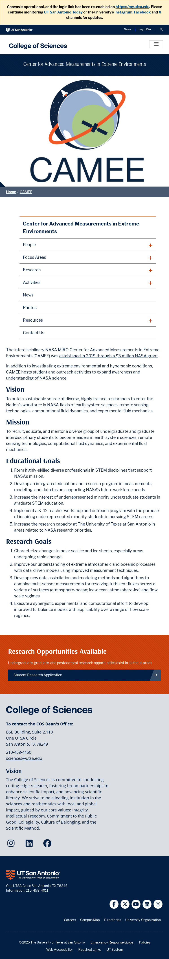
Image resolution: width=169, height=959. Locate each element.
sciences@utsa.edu (24, 758)
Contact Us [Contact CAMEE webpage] (33, 332)
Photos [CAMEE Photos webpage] (30, 307)
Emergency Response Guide (111, 942)
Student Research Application (85, 675)
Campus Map (90, 920)
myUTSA (145, 29)
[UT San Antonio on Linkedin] (147, 904)
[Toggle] (156, 44)
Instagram (123, 12)
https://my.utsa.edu (132, 7)
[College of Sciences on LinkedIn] (30, 844)
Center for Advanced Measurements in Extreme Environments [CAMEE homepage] (81, 227)
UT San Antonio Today (63, 12)
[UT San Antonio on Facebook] (114, 904)
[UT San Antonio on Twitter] (125, 904)
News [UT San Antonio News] (127, 29)
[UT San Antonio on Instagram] (158, 904)
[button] (161, 29)
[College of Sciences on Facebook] (48, 844)
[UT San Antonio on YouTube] (136, 904)
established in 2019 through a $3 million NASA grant (108, 356)
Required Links (89, 949)
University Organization (143, 920)
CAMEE (26, 192)
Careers (70, 920)
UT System (115, 949)
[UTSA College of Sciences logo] (37, 44)
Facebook (142, 12)
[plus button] (88, 245)
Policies (144, 942)
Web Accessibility (59, 949)
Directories (112, 920)
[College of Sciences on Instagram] (12, 844)
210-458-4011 (37, 890)
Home (11, 192)
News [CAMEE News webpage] (28, 295)
